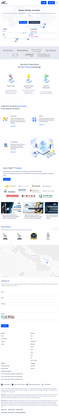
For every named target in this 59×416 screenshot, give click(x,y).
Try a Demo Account (34, 22)
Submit (4, 325)
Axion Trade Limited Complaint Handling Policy (12, 373)
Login (43, 2)
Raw (32, 336)
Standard (33, 344)
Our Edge (33, 365)
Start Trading (23, 22)
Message (3, 303)
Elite (32, 355)
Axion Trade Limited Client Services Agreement (11, 376)
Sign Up (51, 2)
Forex (2, 336)
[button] (29, 317)
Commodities (4, 338)
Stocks (2, 344)
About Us (33, 368)
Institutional (33, 341)
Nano (32, 349)
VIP (31, 357)
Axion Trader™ (34, 360)
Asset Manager (4, 368)
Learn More (13, 126)
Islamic (32, 346)
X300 (32, 352)
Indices (2, 341)
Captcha (3, 313)
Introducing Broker (5, 365)
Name (2, 291)
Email (2, 297)
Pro (31, 338)
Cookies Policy (19, 409)
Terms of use (4, 409)
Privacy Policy (11, 409)
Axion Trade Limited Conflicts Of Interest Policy (12, 379)
